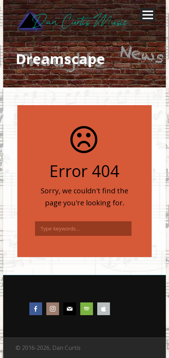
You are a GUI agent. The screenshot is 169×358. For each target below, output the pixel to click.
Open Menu (147, 15)
